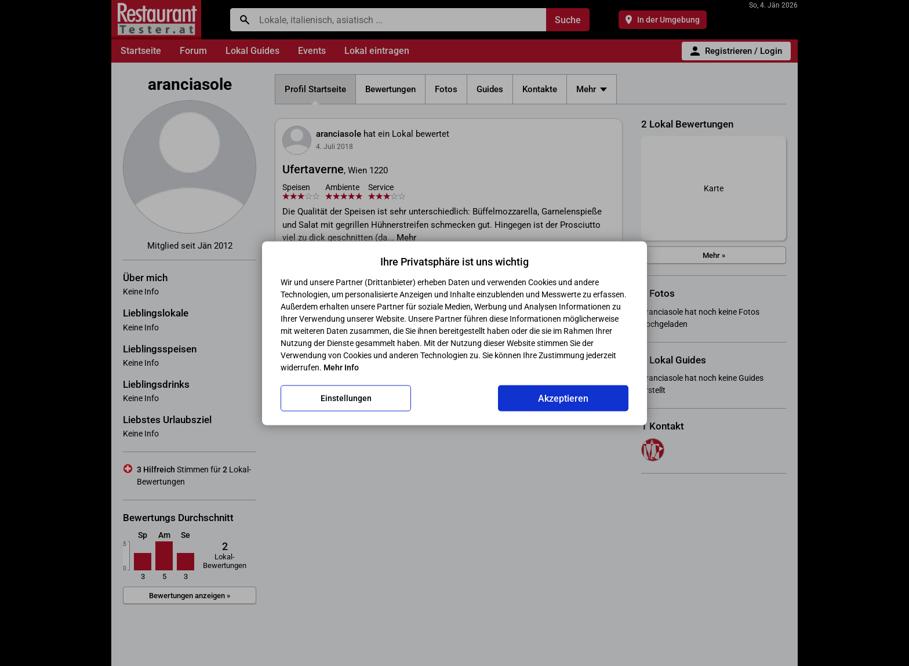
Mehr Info (341, 367)
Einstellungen (346, 398)
